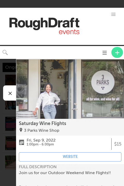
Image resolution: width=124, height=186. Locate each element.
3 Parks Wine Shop (41, 130)
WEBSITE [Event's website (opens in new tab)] (70, 157)
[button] (113, 14)
